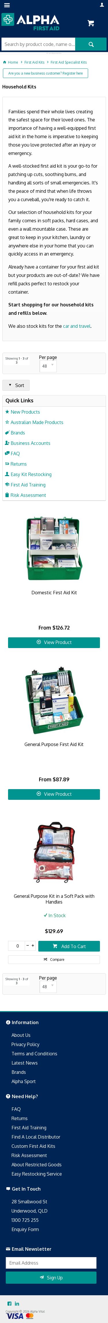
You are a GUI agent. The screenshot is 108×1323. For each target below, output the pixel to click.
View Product (58, 642)
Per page (48, 357)
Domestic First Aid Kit (54, 592)
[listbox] (48, 366)
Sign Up (55, 1278)
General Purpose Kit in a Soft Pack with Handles (54, 899)
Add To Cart (73, 946)
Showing (16, 360)
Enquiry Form (25, 1229)
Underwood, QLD (30, 1211)
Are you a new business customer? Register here (45, 73)
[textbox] (38, 44)
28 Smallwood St (29, 1201)
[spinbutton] (16, 945)
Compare (57, 959)
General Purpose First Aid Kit (54, 744)
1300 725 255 (25, 1220)
